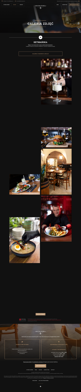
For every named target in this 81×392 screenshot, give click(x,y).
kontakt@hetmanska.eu (21, 1)
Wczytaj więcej (40, 314)
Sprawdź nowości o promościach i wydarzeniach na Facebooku (67, 1)
